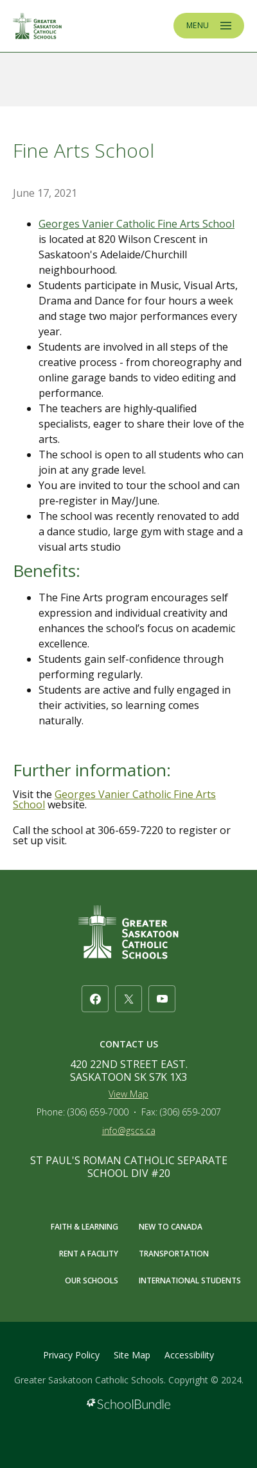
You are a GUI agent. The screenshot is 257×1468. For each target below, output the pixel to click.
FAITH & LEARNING (84, 1226)
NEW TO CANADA (170, 1226)
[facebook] (95, 998)
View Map (128, 1094)
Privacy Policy (71, 1355)
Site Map (132, 1355)
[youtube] (161, 998)
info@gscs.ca (128, 1130)
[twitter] (128, 998)
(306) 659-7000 (97, 1112)
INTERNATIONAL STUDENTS (190, 1280)
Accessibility (189, 1355)
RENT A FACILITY (88, 1253)
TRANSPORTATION (174, 1253)
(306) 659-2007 (190, 1112)
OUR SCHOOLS (91, 1280)
